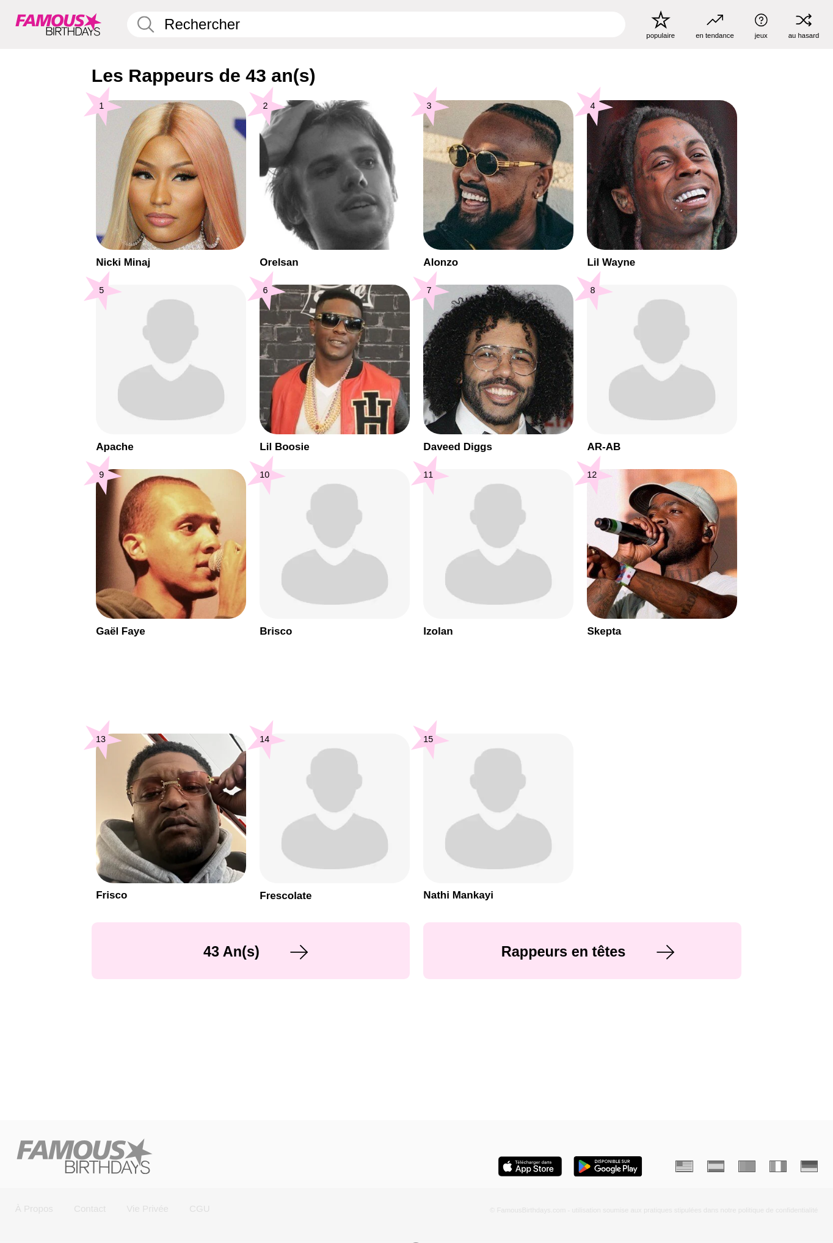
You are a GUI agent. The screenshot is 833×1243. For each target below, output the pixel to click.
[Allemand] (809, 1166)
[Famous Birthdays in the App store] (530, 1166)
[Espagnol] (715, 1166)
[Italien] (778, 1166)
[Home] (212, 1157)
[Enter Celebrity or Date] (376, 24)
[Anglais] (684, 1166)
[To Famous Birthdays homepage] (58, 24)
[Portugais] (746, 1166)
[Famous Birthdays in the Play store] (607, 1166)
